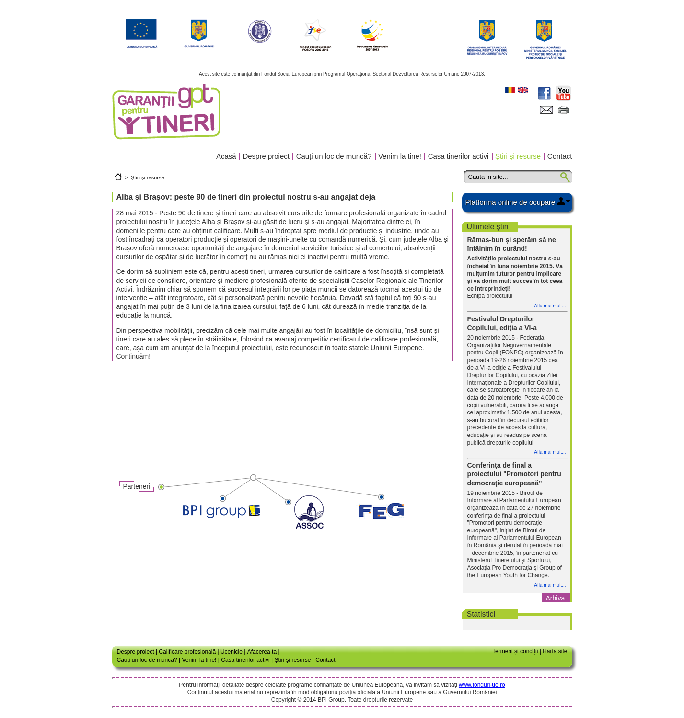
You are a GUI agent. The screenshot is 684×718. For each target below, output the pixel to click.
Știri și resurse (518, 156)
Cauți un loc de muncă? (334, 156)
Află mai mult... (550, 305)
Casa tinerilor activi (458, 156)
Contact (559, 156)
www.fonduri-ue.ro (482, 685)
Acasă (226, 156)
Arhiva (555, 598)
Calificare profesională (187, 651)
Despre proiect (266, 156)
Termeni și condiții (515, 651)
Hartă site (555, 651)
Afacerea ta (262, 651)
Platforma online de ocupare (510, 202)
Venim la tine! (399, 156)
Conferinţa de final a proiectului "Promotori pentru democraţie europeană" (514, 473)
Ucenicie (231, 651)
